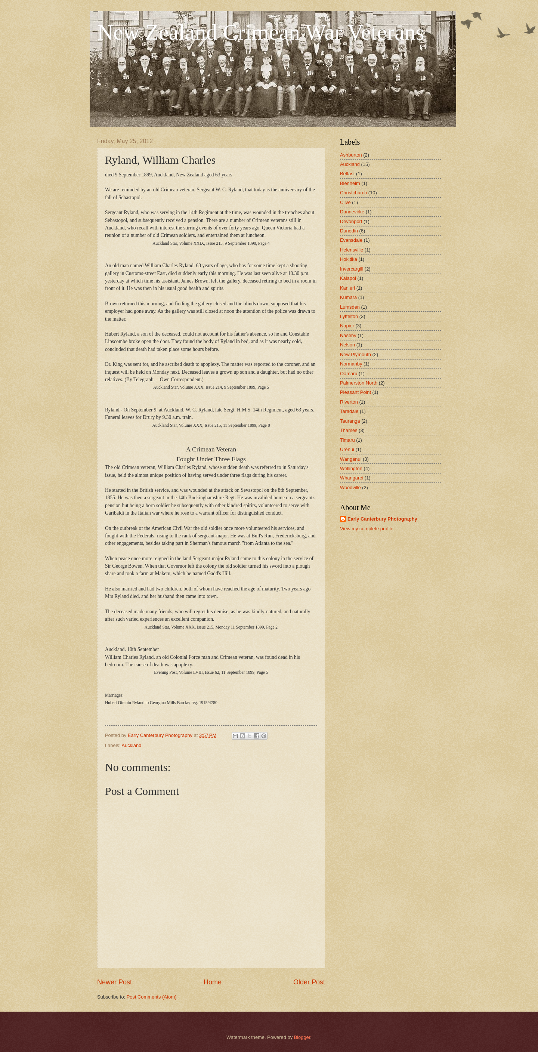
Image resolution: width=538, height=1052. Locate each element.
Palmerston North (358, 383)
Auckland (131, 745)
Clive (345, 202)
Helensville (351, 250)
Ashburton (351, 155)
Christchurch (353, 192)
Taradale (349, 411)
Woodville (350, 487)
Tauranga (350, 421)
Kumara (348, 297)
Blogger (302, 1037)
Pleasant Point (355, 392)
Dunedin (349, 231)
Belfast (347, 173)
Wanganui (351, 459)
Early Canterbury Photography (382, 519)
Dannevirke (352, 212)
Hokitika (348, 259)
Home (213, 982)
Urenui (347, 449)
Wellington (351, 468)
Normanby (351, 364)
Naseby (348, 335)
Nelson (347, 345)
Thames (349, 430)
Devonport (351, 221)
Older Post (309, 982)
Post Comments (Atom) (152, 997)
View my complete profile (366, 528)
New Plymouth (355, 354)
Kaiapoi (348, 278)
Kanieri (347, 288)
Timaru (347, 440)
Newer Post (114, 982)
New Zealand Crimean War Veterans (260, 32)
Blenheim (350, 183)
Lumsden (350, 307)
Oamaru (349, 373)
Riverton (349, 402)
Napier (347, 325)
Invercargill (351, 269)
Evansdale (351, 240)
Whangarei (351, 478)
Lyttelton (349, 316)
